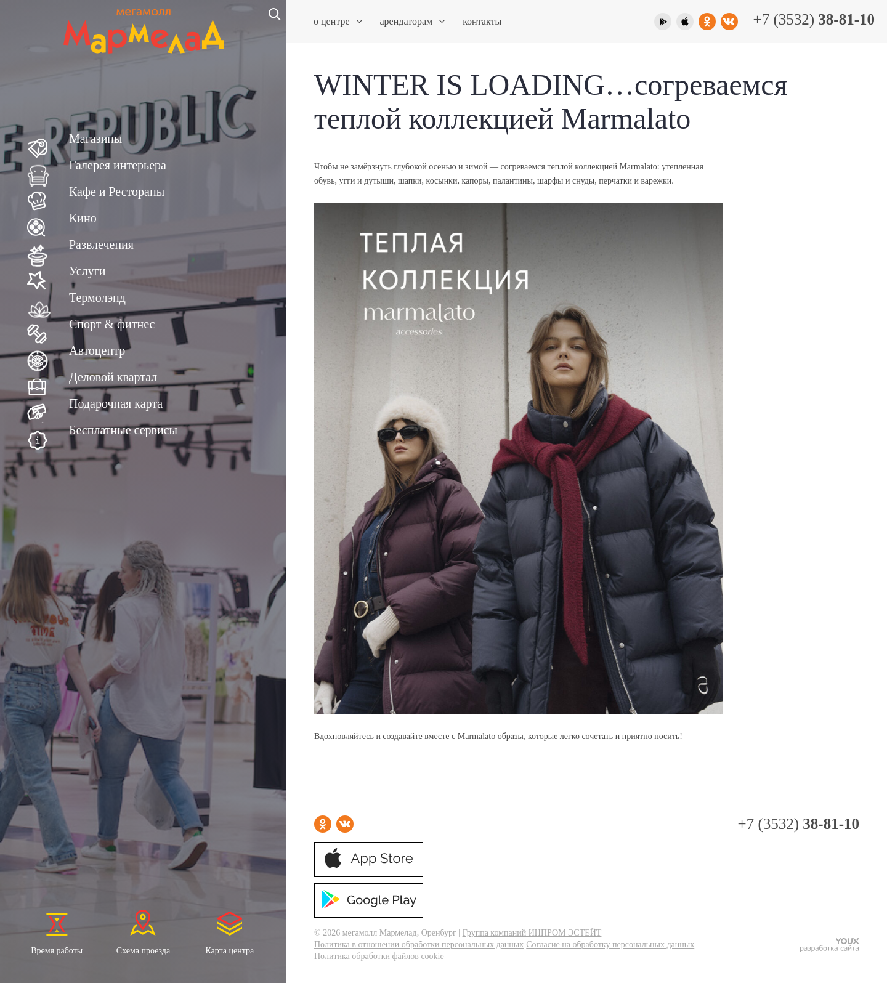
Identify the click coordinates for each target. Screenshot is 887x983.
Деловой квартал (113, 377)
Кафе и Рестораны (116, 191)
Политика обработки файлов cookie (379, 956)
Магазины (95, 138)
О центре (338, 21)
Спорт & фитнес (112, 324)
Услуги (87, 271)
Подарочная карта (116, 403)
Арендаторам (412, 21)
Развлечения (101, 244)
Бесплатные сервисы (123, 430)
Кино (83, 218)
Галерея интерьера (117, 165)
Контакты (482, 21)
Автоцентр (97, 350)
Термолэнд (97, 297)
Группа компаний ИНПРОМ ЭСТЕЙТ (532, 932)
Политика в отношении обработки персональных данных (419, 944)
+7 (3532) (814, 19)
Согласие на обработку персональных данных (610, 944)
